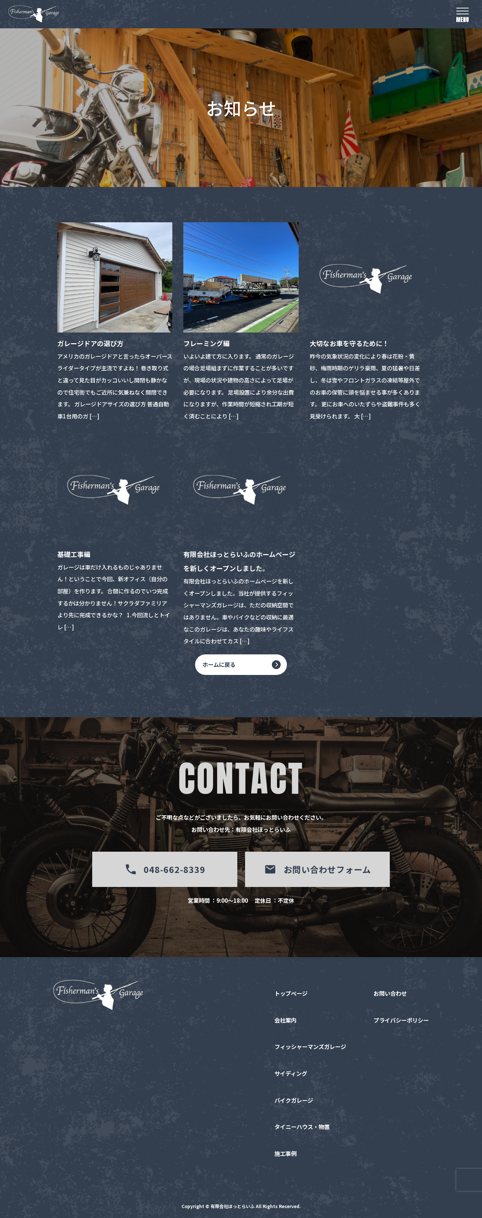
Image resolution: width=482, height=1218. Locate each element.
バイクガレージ (293, 1100)
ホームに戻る (218, 665)
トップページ (290, 994)
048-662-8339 (164, 869)
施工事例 (285, 1154)
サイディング (290, 1074)
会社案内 (285, 1020)
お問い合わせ (390, 994)
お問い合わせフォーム (317, 869)
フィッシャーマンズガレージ (310, 1047)
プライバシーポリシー (401, 1020)
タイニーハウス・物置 (302, 1127)
